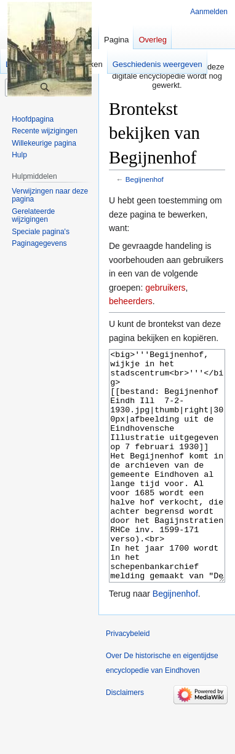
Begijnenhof (144, 179)
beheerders (131, 301)
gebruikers (165, 288)
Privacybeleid (127, 679)
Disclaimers (125, 738)
